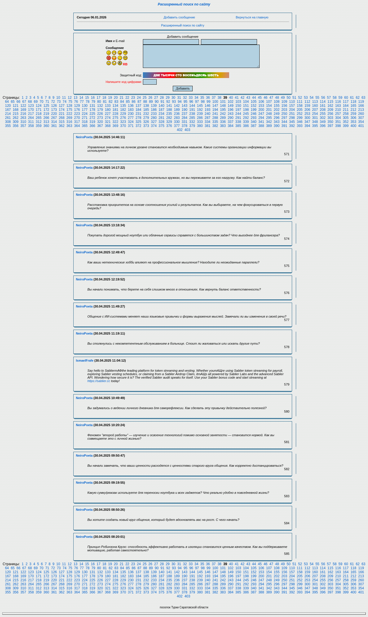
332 (192, 122)
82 (110, 102)
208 (322, 110)
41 (237, 98)
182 (123, 110)
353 (353, 122)
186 (154, 110)
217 (31, 114)
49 (283, 98)
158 (299, 106)
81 (105, 102)
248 (269, 114)
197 (238, 110)
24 (139, 98)
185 (146, 110)
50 (288, 98)
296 (276, 118)
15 (87, 98)
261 (8, 118)
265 (38, 118)
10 (58, 98)
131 (92, 106)
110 (292, 102)
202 (276, 110)
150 (238, 106)
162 (330, 106)
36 (208, 98)
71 (47, 102)
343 (276, 122)
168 (15, 110)
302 (322, 118)
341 (261, 122)
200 (261, 110)
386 (246, 126)
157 (292, 106)
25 (144, 98)
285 (192, 118)
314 (54, 122)
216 (23, 114)
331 (184, 122)
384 (230, 126)
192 (200, 110)
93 (174, 102)
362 (61, 126)
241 (215, 114)
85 (128, 102)
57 (329, 98)
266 (46, 118)
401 (361, 126)
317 (77, 122)
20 (116, 98)
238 (192, 114)
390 (276, 126)
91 (162, 102)
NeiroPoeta (84, 137)
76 (76, 102)
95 (185, 102)
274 (108, 118)
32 (185, 98)
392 (292, 126)
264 (31, 118)
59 (340, 98)
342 (269, 122)
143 (184, 106)
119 (361, 102)
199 (253, 110)
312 (38, 122)
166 (361, 106)
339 (246, 122)
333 (200, 122)
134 (115, 106)
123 (31, 106)
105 (253, 102)
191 (192, 110)
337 (230, 122)
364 (77, 126)
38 (219, 98)
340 (253, 122)
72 (53, 102)
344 (284, 122)
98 (202, 102)
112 (307, 102)
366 (92, 126)
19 (110, 98)
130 (85, 106)
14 (81, 98)
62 (357, 98)
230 (131, 114)
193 (207, 110)
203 (284, 110)
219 (46, 114)
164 (345, 106)
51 (294, 98)
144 (192, 106)
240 (207, 114)
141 (169, 106)
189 (177, 110)
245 (246, 114)
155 (276, 106)
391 (284, 126)
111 (299, 102)
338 (238, 122)
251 (292, 114)
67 (24, 102)
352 (345, 122)
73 (59, 102)
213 (361, 110)
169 (23, 110)
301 (315, 118)
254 (315, 114)
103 (238, 102)
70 (41, 102)
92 (168, 102)
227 (108, 114)
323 (123, 122)
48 (277, 98)
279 (146, 118)
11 (64, 98)
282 (169, 118)
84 (122, 102)
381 (207, 126)
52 (300, 98)
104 (246, 102)
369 (115, 126)
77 (82, 102)
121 (15, 106)
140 (161, 106)
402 (180, 130)
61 (352, 98)
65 (12, 102)
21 (121, 98)
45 (260, 98)
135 (123, 106)
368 (108, 126)
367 (100, 126)
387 (253, 126)
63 (363, 98)
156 (284, 106)
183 (131, 110)
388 (261, 126)
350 (330, 122)
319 (92, 122)
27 (156, 98)
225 (92, 114)
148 (223, 106)
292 (246, 118)
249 (276, 114)
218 (38, 114)
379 (192, 126)
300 (307, 118)
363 (69, 126)
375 (161, 126)
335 (215, 122)
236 (177, 114)
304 (338, 118)
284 (184, 118)
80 (99, 102)
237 (184, 114)
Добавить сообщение (179, 17)
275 (115, 118)
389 (269, 126)
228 (115, 114)
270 (77, 118)
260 (361, 114)
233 (154, 114)
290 (230, 118)
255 (322, 114)
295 (269, 118)
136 (131, 106)
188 (169, 110)
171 (38, 110)
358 (31, 126)
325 (138, 122)
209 (330, 110)
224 (85, 114)
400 (353, 126)
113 (315, 102)
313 (46, 122)
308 (8, 122)
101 (223, 102)
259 (353, 114)
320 (100, 122)
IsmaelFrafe (84, 360)
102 (230, 102)
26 (150, 98)
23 (133, 98)
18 (104, 98)
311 (31, 122)
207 (315, 110)
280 (154, 118)
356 (15, 126)
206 (307, 110)
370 (123, 126)
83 (116, 102)
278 (138, 118)
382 (215, 126)
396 (322, 126)
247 (261, 114)
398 (338, 126)
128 (69, 106)
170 (31, 110)
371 (131, 126)
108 (276, 102)
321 (108, 122)
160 (315, 106)
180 (108, 110)
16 (93, 98)
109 (284, 102)
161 (322, 106)
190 (184, 110)
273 (100, 118)
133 (108, 106)
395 (315, 126)
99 (208, 102)
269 (69, 118)
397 (330, 126)
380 (200, 126)
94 (179, 102)
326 (146, 122)
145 (200, 106)
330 (177, 122)
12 (70, 98)
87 (139, 102)
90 (156, 102)
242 (223, 114)
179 (100, 110)
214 (8, 114)
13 (75, 98)
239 (200, 114)
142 (177, 106)
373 (146, 126)
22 (127, 98)
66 (18, 102)
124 (38, 106)
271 (85, 118)
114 (322, 102)
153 (261, 106)
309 (15, 122)
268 (61, 118)
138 (146, 106)
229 (123, 114)
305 (345, 118)
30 (173, 98)
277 (131, 118)
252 (299, 114)
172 (46, 110)
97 (197, 102)
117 (345, 102)
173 (54, 110)
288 (215, 118)
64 (7, 102)
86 (133, 102)
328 (161, 122)
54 (311, 98)
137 (138, 106)
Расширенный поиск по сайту (184, 4)
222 (69, 114)
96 (191, 102)
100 (215, 102)
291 (238, 118)
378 (184, 126)
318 (85, 122)
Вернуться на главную (252, 17)
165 (353, 106)
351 (338, 122)
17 (98, 98)
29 (167, 98)
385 (238, 126)
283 (177, 118)
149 (230, 106)
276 (123, 118)
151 (246, 106)
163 (338, 106)
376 (169, 126)
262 (15, 118)
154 (269, 106)
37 (214, 98)
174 (61, 110)
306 (353, 118)
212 (353, 110)
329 (169, 122)
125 (46, 106)
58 (334, 98)
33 (191, 98)
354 (361, 122)
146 (207, 106)
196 (230, 110)
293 (253, 118)
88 (145, 102)
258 (345, 114)
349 (322, 122)
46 (265, 98)
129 (77, 106)
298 (292, 118)
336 (223, 122)
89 (151, 102)
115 (330, 102)
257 (338, 114)
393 (299, 126)
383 (223, 126)
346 (299, 122)
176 (77, 110)
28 (162, 98)
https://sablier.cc (98, 381)
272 (92, 118)
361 (54, 126)
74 (64, 102)
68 (30, 102)
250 (284, 114)
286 (200, 118)
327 (154, 122)
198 (246, 110)
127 (61, 106)
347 (307, 122)
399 (345, 126)
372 (138, 126)
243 (230, 114)
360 (46, 126)
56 (323, 98)
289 (223, 118)
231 (138, 114)
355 (8, 126)
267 (54, 118)
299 (299, 118)
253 (307, 114)
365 (85, 126)
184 (138, 110)
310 (23, 122)
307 (361, 118)
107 (269, 102)
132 (100, 106)
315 (61, 122)
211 (345, 110)
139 (154, 106)
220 (54, 114)
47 (271, 98)
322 (115, 122)
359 (38, 126)
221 (61, 114)
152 (253, 106)
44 (254, 98)
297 (284, 118)
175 (69, 110)
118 (353, 102)
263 (23, 118)
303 (330, 118)
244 (238, 114)
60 (346, 98)
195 (223, 110)
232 (146, 114)
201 (269, 110)
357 (23, 126)
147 (215, 106)
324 (131, 122)
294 (261, 118)
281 (161, 118)
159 (307, 106)
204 (292, 110)
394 (307, 126)
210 (338, 110)
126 (54, 106)
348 (315, 122)
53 (306, 98)
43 (248, 98)
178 (92, 110)
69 (36, 102)
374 (154, 126)
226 (100, 114)
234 (161, 114)
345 (292, 122)
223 (77, 114)
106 (261, 102)
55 (317, 98)
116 (338, 102)
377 (177, 126)
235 (169, 114)
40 (231, 98)
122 (23, 106)
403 (187, 130)
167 (8, 110)
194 (215, 110)
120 (8, 106)
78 (87, 102)
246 (253, 114)
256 (330, 114)
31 (179, 98)
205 (299, 110)
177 (85, 110)
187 (161, 110)
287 (207, 118)
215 (15, 114)
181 (115, 110)
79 (93, 102)
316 (69, 122)
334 (207, 122)
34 (196, 98)
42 (242, 98)
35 (202, 98)
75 (70, 102)
